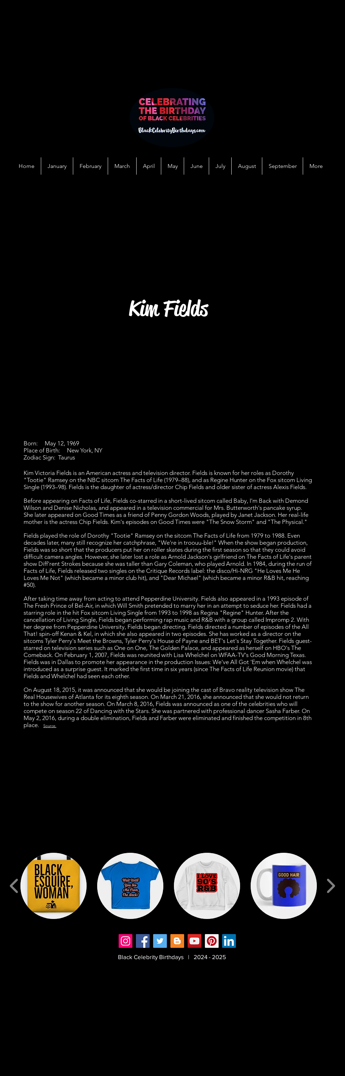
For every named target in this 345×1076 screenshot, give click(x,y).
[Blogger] (177, 941)
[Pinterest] (212, 941)
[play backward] (14, 886)
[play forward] (331, 886)
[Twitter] (160, 941)
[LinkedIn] (229, 941)
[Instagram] (125, 941)
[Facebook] (143, 941)
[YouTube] (194, 941)
